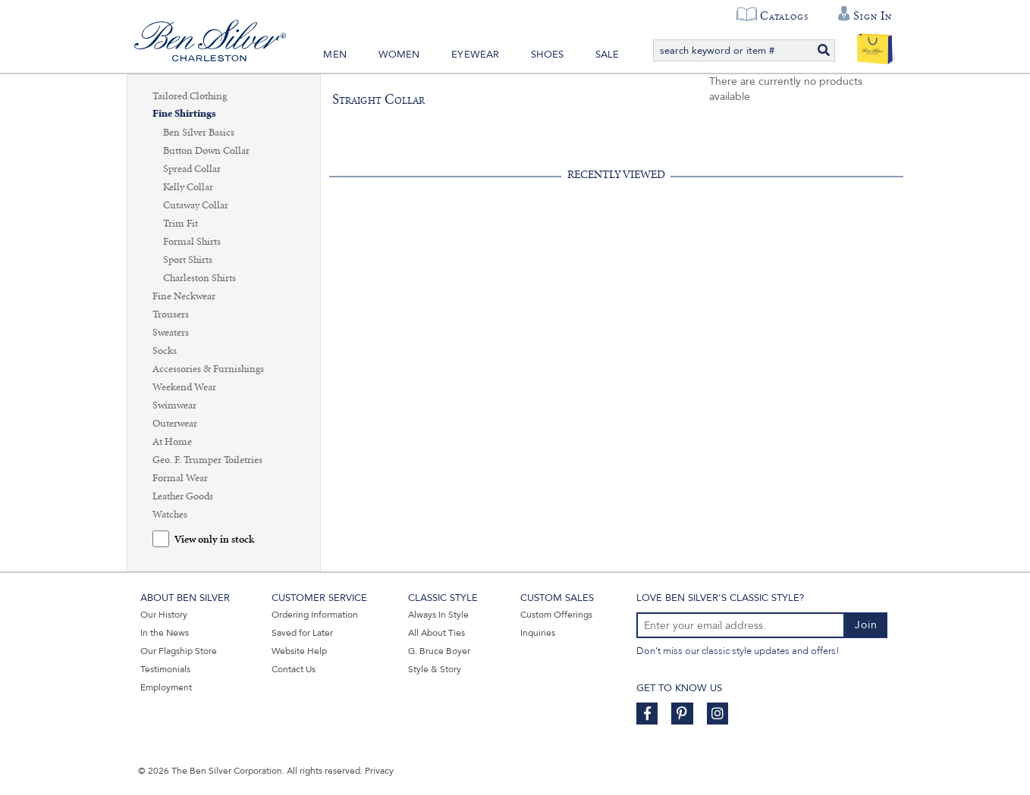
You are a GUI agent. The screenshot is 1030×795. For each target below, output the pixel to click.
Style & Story (434, 669)
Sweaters (170, 332)
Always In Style (438, 615)
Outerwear (174, 423)
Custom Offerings (556, 615)
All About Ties (436, 633)
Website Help (299, 651)
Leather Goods (182, 496)
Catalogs (784, 16)
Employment (166, 687)
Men (335, 54)
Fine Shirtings (184, 114)
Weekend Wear (184, 387)
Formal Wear (180, 478)
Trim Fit (180, 223)
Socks (164, 351)
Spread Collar (192, 169)
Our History (163, 615)
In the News (164, 633)
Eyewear (475, 54)
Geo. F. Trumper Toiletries (207, 460)
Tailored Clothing (189, 96)
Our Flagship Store (178, 651)
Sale (607, 54)
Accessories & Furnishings (208, 369)
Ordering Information (315, 615)
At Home (172, 442)
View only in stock (214, 540)
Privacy (379, 771)
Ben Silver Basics (198, 132)
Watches (169, 514)
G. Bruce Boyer (439, 651)
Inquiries (537, 633)
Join (866, 625)
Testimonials (165, 669)
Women (399, 54)
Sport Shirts (187, 260)
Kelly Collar (188, 187)
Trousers (170, 314)
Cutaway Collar (195, 205)
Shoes (547, 54)
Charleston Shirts (199, 278)
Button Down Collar (206, 151)
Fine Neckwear (183, 296)
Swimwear (174, 405)
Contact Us (294, 669)
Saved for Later (302, 633)
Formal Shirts (192, 241)
